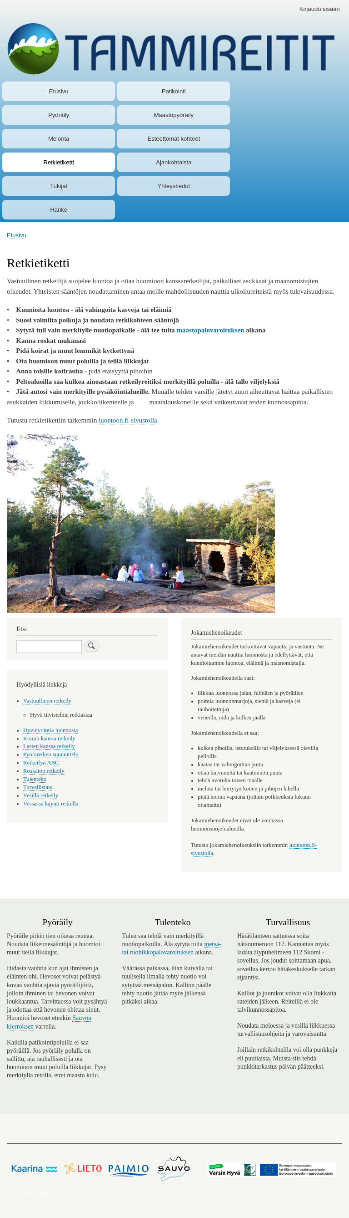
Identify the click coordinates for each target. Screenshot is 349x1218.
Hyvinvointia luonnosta (50, 730)
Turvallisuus (37, 787)
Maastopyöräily (174, 115)
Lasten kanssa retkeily (49, 746)
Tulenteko (34, 779)
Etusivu (59, 91)
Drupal (46, 1194)
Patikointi (174, 91)
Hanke (58, 209)
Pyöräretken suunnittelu (51, 754)
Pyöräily (58, 115)
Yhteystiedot (174, 186)
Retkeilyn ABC (41, 762)
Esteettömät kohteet (174, 138)
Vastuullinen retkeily (47, 701)
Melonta (58, 138)
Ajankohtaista (173, 162)
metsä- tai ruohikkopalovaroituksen (171, 948)
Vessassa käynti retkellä (50, 803)
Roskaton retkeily (44, 771)
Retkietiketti (59, 162)
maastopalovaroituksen (210, 330)
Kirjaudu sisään (319, 8)
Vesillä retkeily (40, 795)
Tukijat (58, 186)
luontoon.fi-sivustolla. (128, 420)
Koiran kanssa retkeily (49, 738)
